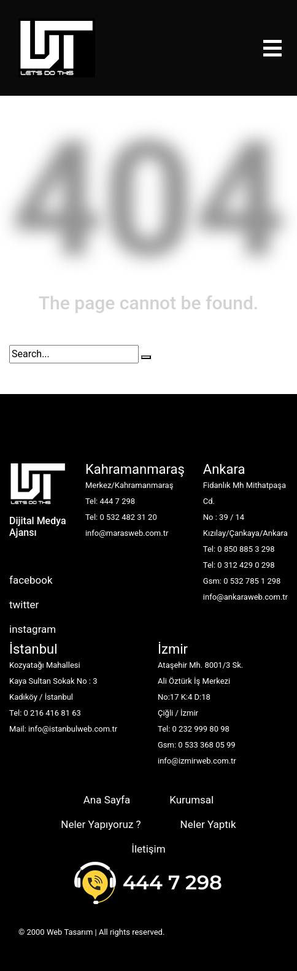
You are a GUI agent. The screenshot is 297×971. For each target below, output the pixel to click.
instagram (32, 629)
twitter (24, 604)
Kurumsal (191, 800)
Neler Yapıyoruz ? (101, 824)
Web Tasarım (70, 932)
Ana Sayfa (106, 800)
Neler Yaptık (208, 824)
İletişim (148, 849)
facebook (31, 580)
